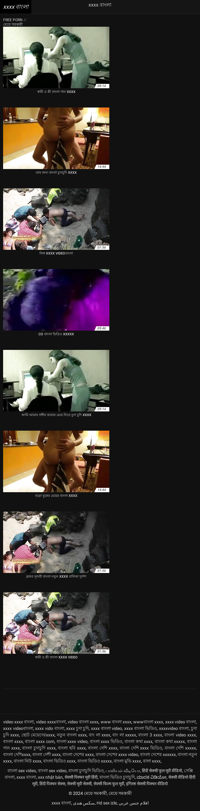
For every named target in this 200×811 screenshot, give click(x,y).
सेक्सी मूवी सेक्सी (79, 783)
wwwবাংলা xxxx (148, 721)
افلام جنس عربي (134, 802)
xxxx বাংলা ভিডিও (140, 728)
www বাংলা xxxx (116, 721)
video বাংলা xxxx (83, 721)
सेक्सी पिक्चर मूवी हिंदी (81, 777)
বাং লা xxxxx (124, 734)
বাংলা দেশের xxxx (78, 754)
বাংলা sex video (21, 770)
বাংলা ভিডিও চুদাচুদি (117, 777)
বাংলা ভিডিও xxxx (59, 760)
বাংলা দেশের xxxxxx (158, 754)
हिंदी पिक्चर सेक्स (52, 783)
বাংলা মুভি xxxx (127, 760)
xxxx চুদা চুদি (77, 728)
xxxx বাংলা (26, 777)
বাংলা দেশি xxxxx (180, 747)
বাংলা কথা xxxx (138, 741)
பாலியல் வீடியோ (123, 770)
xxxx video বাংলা (180, 721)
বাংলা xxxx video (72, 741)
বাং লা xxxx (99, 734)
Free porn (13, 20)
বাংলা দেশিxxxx (16, 754)
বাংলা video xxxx (180, 734)
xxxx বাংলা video (106, 728)
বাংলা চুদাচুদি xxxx (38, 747)
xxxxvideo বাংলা (174, 728)
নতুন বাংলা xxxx (72, 734)
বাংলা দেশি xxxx (102, 747)
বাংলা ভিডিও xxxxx (94, 760)
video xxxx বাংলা (18, 721)
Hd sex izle (107, 802)
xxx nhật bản (50, 777)
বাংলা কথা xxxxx (170, 741)
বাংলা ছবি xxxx (71, 747)
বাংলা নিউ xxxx (27, 760)
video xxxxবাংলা (51, 721)
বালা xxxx (152, 760)
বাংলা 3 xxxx (150, 734)
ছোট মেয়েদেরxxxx (38, 734)
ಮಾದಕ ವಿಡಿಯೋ (151, 777)
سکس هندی (84, 802)
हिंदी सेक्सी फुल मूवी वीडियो (162, 770)
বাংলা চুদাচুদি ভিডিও (86, 770)
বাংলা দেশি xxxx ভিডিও (141, 747)
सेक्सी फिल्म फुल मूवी (108, 783)
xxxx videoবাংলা (18, 728)
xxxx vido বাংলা (49, 728)
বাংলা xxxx (13, 741)
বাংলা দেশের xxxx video (117, 754)
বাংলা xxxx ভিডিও (106, 741)
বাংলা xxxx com (39, 741)
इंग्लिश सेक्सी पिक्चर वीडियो (147, 783)
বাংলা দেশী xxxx (46, 754)
